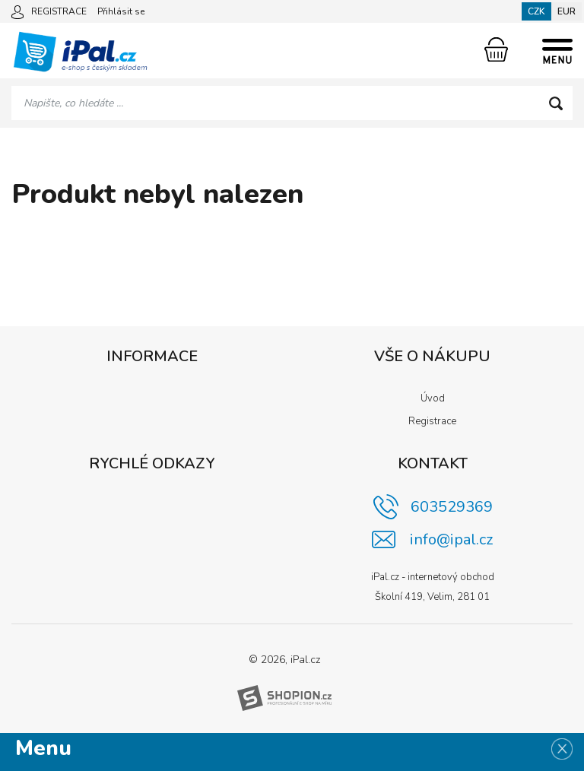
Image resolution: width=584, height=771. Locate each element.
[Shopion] (284, 698)
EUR (566, 11)
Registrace (432, 421)
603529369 (452, 507)
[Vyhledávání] (292, 103)
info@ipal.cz (451, 539)
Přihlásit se (120, 11)
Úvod (433, 398)
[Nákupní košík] (496, 49)
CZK (536, 11)
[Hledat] (555, 103)
